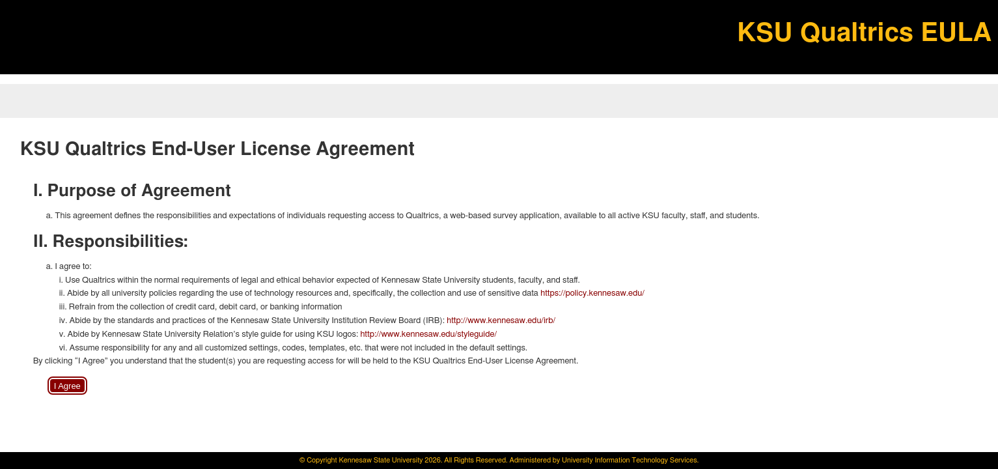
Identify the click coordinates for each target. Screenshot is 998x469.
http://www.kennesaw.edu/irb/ (501, 321)
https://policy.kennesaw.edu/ (592, 293)
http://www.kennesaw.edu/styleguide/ (428, 334)
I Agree (67, 386)
